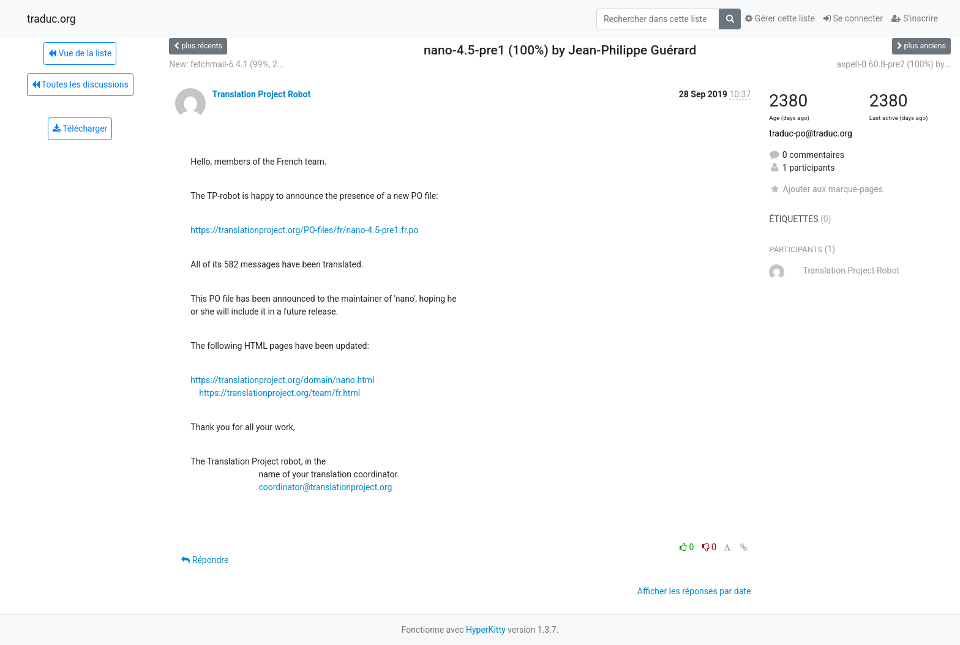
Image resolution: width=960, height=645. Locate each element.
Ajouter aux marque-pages (826, 189)
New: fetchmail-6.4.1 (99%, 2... (226, 64)
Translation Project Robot (261, 94)
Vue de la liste (79, 53)
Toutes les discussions (80, 84)
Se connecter (853, 18)
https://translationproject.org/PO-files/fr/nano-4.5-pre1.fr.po (304, 230)
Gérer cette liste (780, 18)
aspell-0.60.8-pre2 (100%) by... (893, 64)
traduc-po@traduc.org (810, 133)
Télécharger (80, 128)
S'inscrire (914, 18)
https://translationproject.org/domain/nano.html (282, 380)
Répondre (204, 560)
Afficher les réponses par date (694, 591)
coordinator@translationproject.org (325, 487)
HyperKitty (486, 630)
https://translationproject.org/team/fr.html (279, 393)
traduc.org (51, 19)
